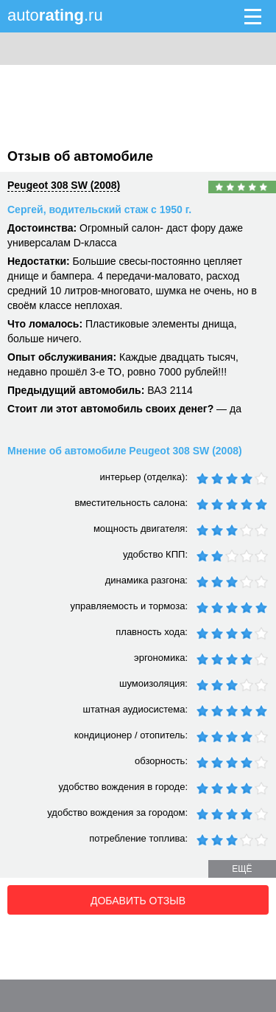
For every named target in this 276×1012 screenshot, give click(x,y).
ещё (242, 869)
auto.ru (55, 15)
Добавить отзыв (138, 901)
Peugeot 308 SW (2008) (63, 185)
